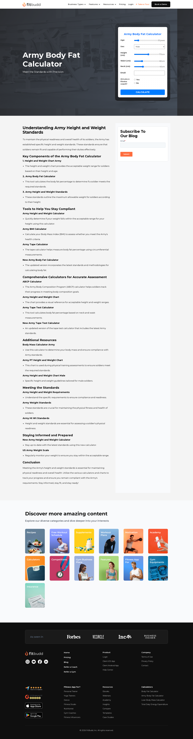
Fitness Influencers (72, 717)
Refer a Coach (70, 667)
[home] (31, 4)
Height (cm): (124, 54)
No (137, 83)
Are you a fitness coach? (125, 81)
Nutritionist (68, 709)
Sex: (122, 46)
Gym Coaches (70, 713)
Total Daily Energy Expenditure (154, 704)
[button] (77, 4)
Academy (107, 700)
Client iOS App (109, 661)
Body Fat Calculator (149, 691)
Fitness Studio (70, 704)
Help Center (108, 670)
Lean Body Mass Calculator (153, 700)
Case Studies (108, 717)
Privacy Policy (147, 661)
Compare (107, 709)
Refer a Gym (70, 672)
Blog (66, 662)
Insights (106, 704)
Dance (67, 700)
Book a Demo (161, 4)
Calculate (143, 92)
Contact (144, 665)
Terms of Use (147, 657)
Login (130, 4)
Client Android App (111, 665)
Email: (123, 73)
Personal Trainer (71, 691)
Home (67, 652)
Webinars (107, 696)
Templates (107, 713)
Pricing (122, 4)
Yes (138, 80)
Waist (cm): (126, 61)
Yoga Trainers (69, 696)
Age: (123, 40)
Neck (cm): (125, 66)
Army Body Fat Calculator (152, 696)
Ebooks (106, 691)
